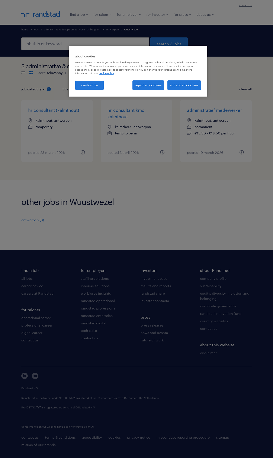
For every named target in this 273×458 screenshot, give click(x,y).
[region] (138, 71)
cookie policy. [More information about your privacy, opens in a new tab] (106, 73)
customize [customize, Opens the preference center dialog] (89, 85)
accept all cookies (184, 85)
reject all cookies (148, 85)
